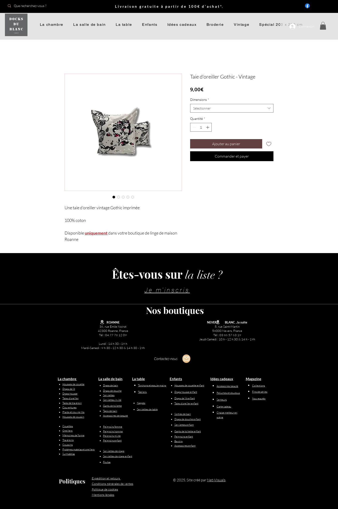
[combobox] (231, 108)
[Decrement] (194, 127)
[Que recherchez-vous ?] (38, 6)
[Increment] (208, 127)
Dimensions (199, 100)
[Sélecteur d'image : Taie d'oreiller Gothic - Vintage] (113, 197)
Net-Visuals (216, 480)
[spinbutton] (201, 127)
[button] (323, 26)
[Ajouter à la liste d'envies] (268, 143)
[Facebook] (307, 6)
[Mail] (186, 358)
